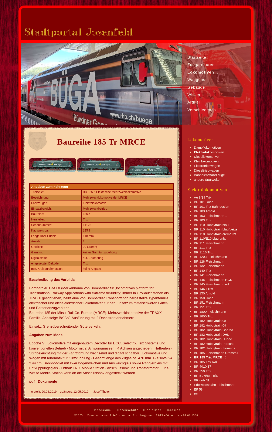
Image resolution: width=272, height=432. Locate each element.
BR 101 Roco (203, 202)
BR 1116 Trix (203, 252)
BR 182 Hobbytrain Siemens (214, 348)
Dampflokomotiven (207, 147)
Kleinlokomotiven (206, 161)
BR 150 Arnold (204, 293)
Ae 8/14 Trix (202, 197)
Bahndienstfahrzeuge (209, 175)
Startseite (196, 57)
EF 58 (198, 389)
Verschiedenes (201, 110)
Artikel (193, 102)
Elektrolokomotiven (209, 152)
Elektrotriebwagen (207, 166)
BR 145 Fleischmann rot (211, 284)
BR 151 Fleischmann (209, 302)
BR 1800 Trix (203, 316)
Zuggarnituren (201, 65)
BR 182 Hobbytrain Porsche (214, 343)
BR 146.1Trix (203, 288)
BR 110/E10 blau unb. (210, 238)
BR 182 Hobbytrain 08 (210, 321)
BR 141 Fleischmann (209, 275)
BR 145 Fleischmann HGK (213, 279)
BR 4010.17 (202, 366)
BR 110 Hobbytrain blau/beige (216, 229)
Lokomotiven (200, 72)
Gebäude (196, 87)
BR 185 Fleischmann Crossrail (216, 352)
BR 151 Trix (202, 307)
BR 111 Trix (202, 247)
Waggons (196, 80)
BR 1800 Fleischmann (210, 311)
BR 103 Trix (202, 220)
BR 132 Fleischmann (209, 266)
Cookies (173, 410)
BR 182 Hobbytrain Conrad (213, 330)
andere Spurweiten (207, 179)
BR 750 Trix (202, 371)
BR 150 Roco (203, 298)
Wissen (194, 95)
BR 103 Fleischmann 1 (210, 215)
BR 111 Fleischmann (209, 243)
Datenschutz (127, 410)
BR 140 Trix (202, 270)
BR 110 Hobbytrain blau (211, 224)
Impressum (101, 410)
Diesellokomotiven (207, 156)
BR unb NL (202, 380)
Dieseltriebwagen (206, 170)
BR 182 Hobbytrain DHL (211, 334)
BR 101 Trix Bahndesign (211, 206)
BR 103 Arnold (204, 211)
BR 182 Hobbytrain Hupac (213, 339)
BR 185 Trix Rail (206, 362)
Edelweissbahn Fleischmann (214, 385)
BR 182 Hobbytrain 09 (210, 325)
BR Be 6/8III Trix (206, 375)
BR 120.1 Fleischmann (210, 257)
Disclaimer (151, 410)
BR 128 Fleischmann (209, 261)
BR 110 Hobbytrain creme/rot (215, 234)
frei (196, 394)
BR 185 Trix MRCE (208, 357)
